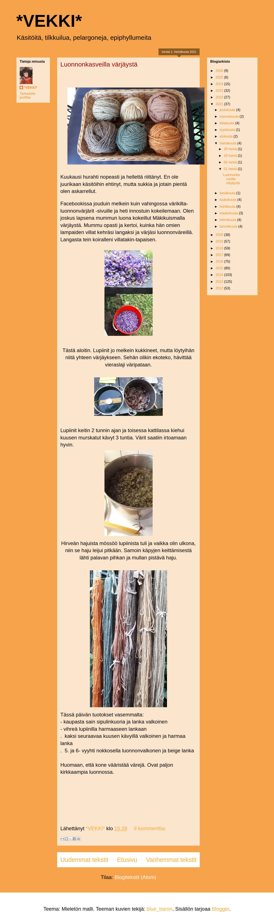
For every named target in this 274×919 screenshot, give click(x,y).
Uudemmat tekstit (84, 859)
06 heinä (231, 162)
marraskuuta (230, 116)
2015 (220, 268)
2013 (220, 281)
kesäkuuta (228, 193)
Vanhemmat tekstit (171, 859)
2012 (220, 288)
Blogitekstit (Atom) (135, 877)
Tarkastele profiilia (27, 95)
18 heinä (231, 155)
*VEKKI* (49, 20)
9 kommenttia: (150, 828)
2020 (220, 235)
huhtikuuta (228, 206)
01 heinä (231, 169)
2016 (220, 261)
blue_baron (159, 909)
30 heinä (231, 149)
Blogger (220, 909)
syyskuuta (228, 130)
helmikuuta (228, 220)
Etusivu (127, 859)
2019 (220, 241)
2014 (220, 275)
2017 (220, 255)
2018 (220, 248)
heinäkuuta (228, 143)
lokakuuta (227, 123)
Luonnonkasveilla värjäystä (98, 64)
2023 (220, 90)
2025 (220, 77)
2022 (220, 97)
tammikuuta (229, 226)
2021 (220, 104)
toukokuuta (228, 200)
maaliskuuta (229, 213)
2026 (220, 71)
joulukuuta (228, 110)
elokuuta (227, 136)
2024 (220, 84)
